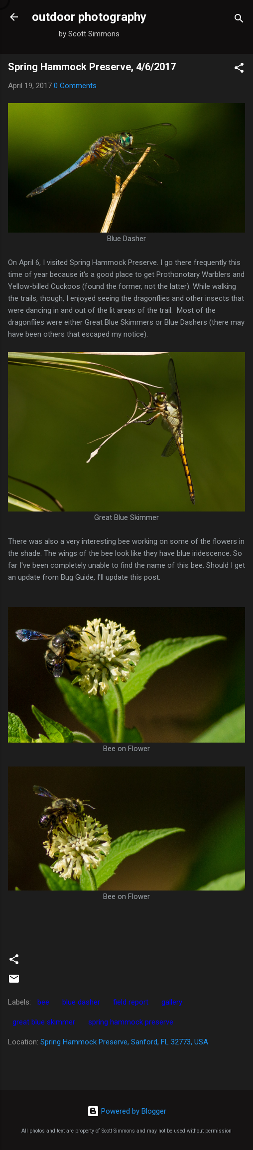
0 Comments (75, 85)
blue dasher (81, 1002)
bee (43, 1002)
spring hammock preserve (130, 1022)
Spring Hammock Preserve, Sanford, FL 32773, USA (124, 1041)
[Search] (239, 20)
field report (130, 1002)
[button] (239, 69)
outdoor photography (89, 17)
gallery (171, 1002)
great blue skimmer (43, 1022)
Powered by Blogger (126, 1111)
